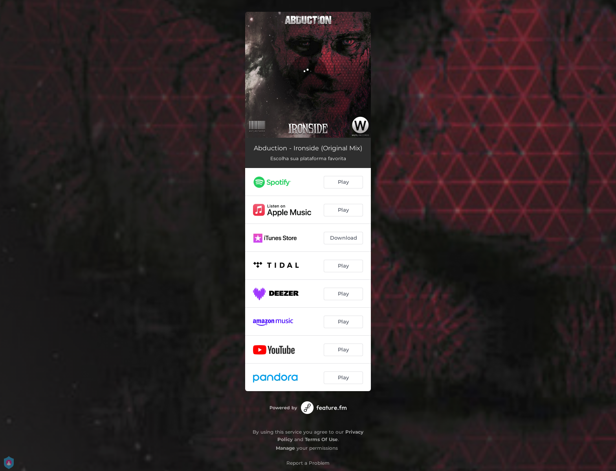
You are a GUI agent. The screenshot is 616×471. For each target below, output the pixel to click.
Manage (285, 448)
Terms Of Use (321, 439)
